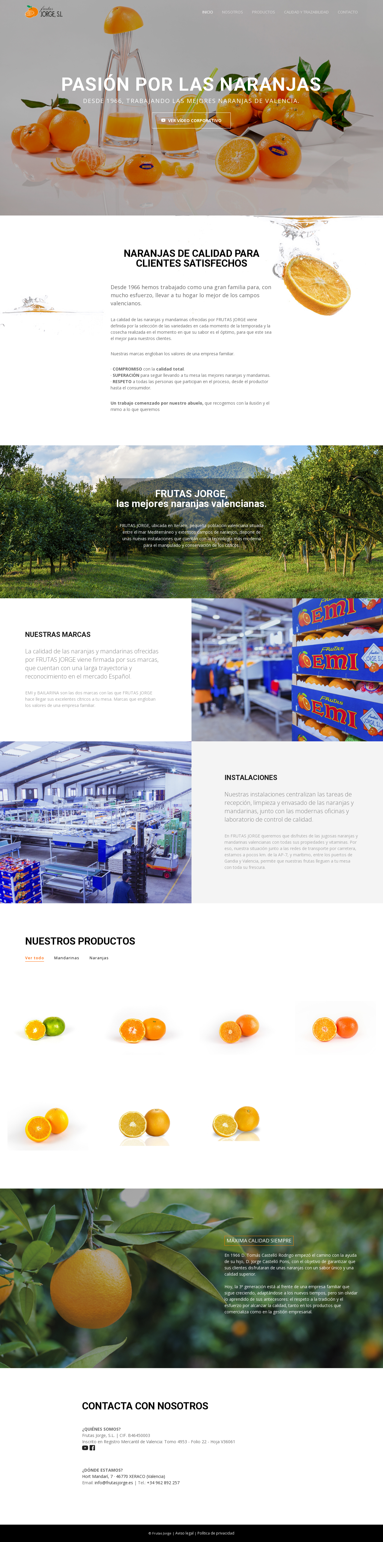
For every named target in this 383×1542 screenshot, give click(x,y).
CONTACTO (348, 12)
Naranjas (99, 957)
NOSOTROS (232, 12)
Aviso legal (184, 1533)
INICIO (207, 12)
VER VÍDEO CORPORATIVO (191, 120)
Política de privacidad (215, 1533)
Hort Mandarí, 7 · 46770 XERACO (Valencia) (123, 1476)
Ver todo (34, 957)
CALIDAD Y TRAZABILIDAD (306, 12)
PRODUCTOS (263, 12)
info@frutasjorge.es (114, 1482)
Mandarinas (66, 957)
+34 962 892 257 (163, 1482)
